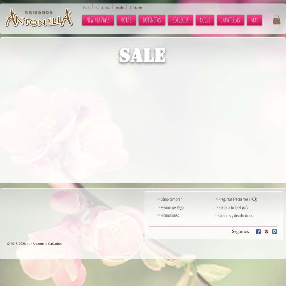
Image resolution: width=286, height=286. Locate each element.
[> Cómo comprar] (175, 199)
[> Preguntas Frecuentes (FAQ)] (246, 199)
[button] (277, 19)
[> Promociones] (182, 215)
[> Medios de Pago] (175, 207)
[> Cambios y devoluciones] (234, 215)
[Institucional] (105, 8)
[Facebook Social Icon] (258, 231)
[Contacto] (138, 8)
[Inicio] (88, 8)
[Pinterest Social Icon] (266, 231)
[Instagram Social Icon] (274, 231)
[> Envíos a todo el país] (234, 207)
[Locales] (123, 8)
